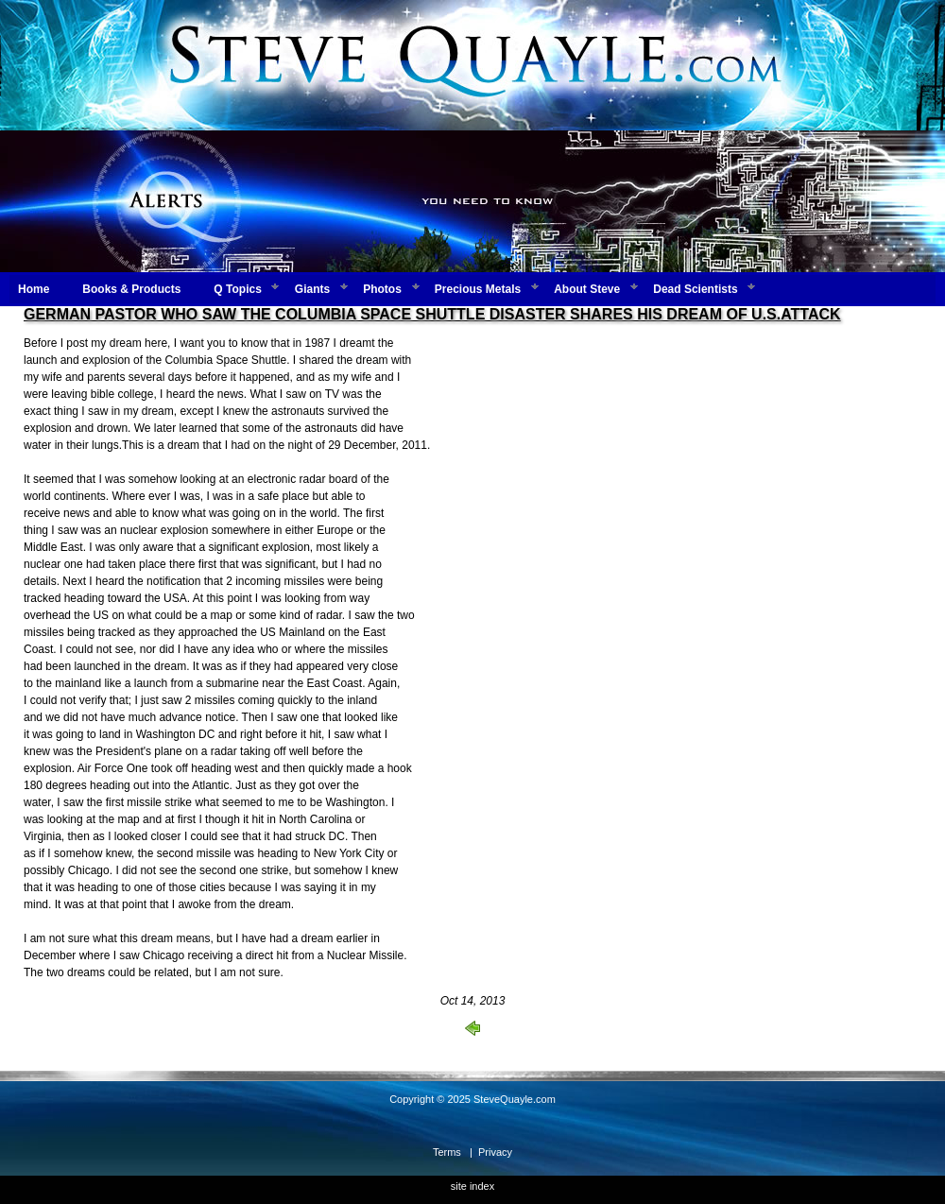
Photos (382, 289)
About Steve (587, 289)
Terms (447, 1152)
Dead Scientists (695, 289)
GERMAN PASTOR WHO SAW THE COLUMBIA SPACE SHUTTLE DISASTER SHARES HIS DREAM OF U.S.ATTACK (432, 314)
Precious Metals (478, 289)
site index (472, 1186)
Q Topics (237, 289)
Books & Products (131, 289)
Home (33, 289)
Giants (312, 289)
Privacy (495, 1152)
